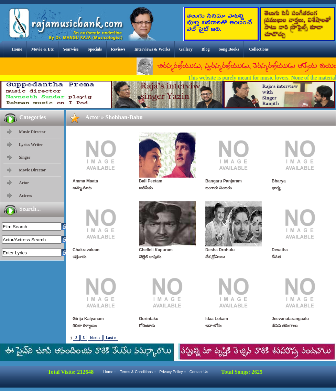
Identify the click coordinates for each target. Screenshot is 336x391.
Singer (24, 157)
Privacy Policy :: (172, 372)
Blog (205, 49)
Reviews (118, 49)
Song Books (229, 49)
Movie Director (32, 170)
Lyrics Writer (31, 144)
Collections (259, 49)
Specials (95, 49)
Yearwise (70, 49)
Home (17, 49)
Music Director (32, 131)
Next (95, 338)
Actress (25, 195)
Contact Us (198, 372)
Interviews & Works (152, 49)
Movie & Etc (42, 49)
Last (111, 338)
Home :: (110, 372)
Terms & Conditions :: (138, 372)
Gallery (186, 49)
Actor (24, 182)
